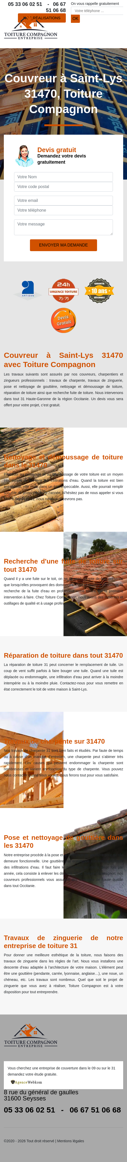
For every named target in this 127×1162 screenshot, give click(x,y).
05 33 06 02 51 (28, 4)
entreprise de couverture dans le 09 (67, 1068)
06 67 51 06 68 (95, 1110)
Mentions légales (70, 1141)
